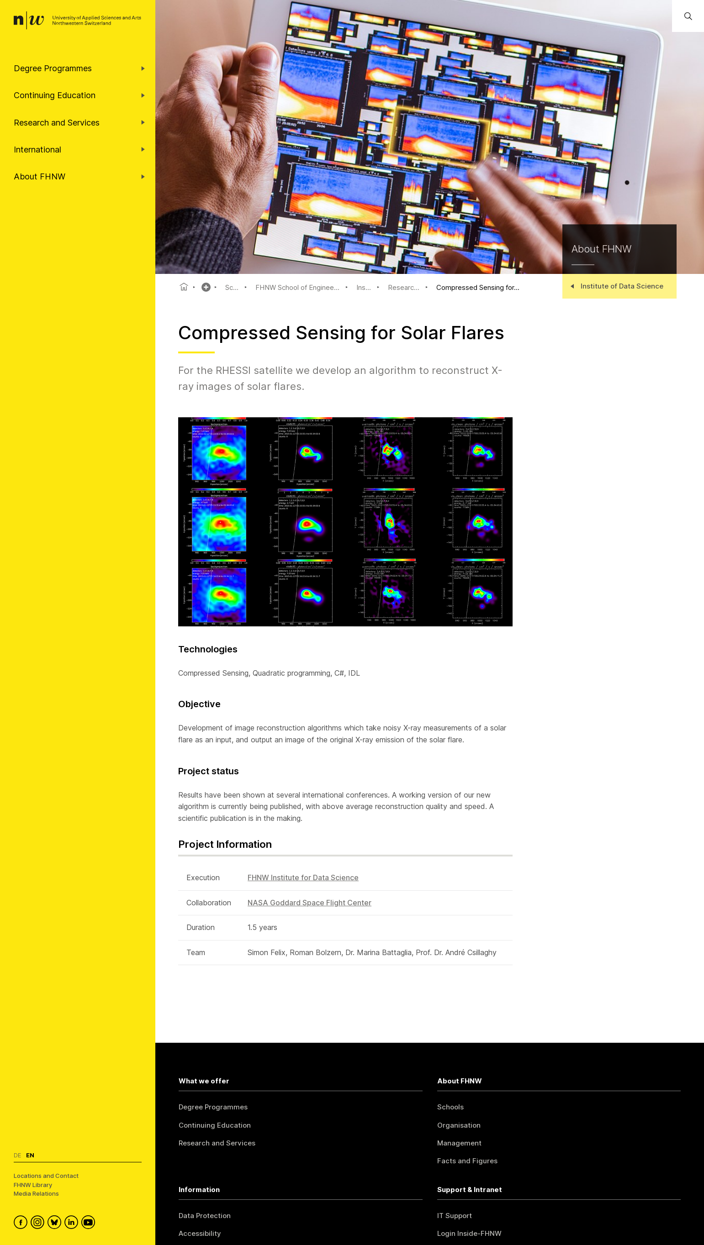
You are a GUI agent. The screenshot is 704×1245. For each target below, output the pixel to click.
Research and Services (217, 1143)
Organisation (459, 1125)
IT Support (454, 1215)
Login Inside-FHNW (469, 1233)
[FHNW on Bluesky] (56, 1223)
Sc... (231, 287)
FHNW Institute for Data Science (303, 877)
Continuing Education (215, 1125)
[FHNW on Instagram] (39, 1223)
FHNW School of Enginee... (297, 287)
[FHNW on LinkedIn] (72, 1223)
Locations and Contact (46, 1175)
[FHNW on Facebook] (22, 1223)
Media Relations (36, 1193)
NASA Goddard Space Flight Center (309, 902)
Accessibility (200, 1233)
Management (459, 1143)
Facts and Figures (467, 1160)
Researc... (403, 287)
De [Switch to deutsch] (17, 1155)
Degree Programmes (213, 1107)
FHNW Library (33, 1184)
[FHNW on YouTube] (89, 1223)
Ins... (363, 287)
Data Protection (205, 1215)
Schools (450, 1107)
